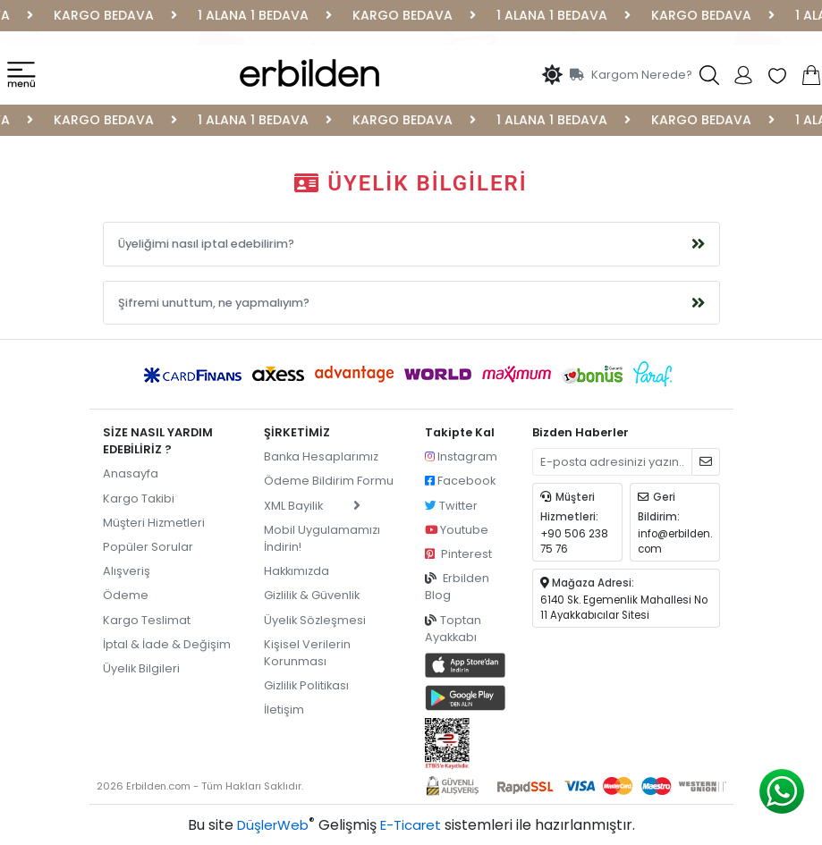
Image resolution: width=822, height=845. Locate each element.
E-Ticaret (410, 824)
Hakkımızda (296, 571)
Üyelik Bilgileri (141, 668)
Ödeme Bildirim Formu (329, 480)
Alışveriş (126, 571)
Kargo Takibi (138, 498)
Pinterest (458, 554)
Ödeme (125, 595)
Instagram (461, 456)
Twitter (451, 505)
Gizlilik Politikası (306, 685)
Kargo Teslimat (147, 620)
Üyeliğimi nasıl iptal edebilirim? (206, 243)
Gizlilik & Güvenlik (312, 595)
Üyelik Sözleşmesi (315, 620)
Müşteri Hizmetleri (154, 522)
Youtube (456, 529)
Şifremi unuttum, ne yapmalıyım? (213, 302)
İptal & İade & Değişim (167, 644)
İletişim (284, 709)
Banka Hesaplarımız (321, 456)
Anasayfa (130, 473)
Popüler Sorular (148, 546)
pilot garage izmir (154, 692)
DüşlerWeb (273, 824)
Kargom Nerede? (631, 74)
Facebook (460, 480)
